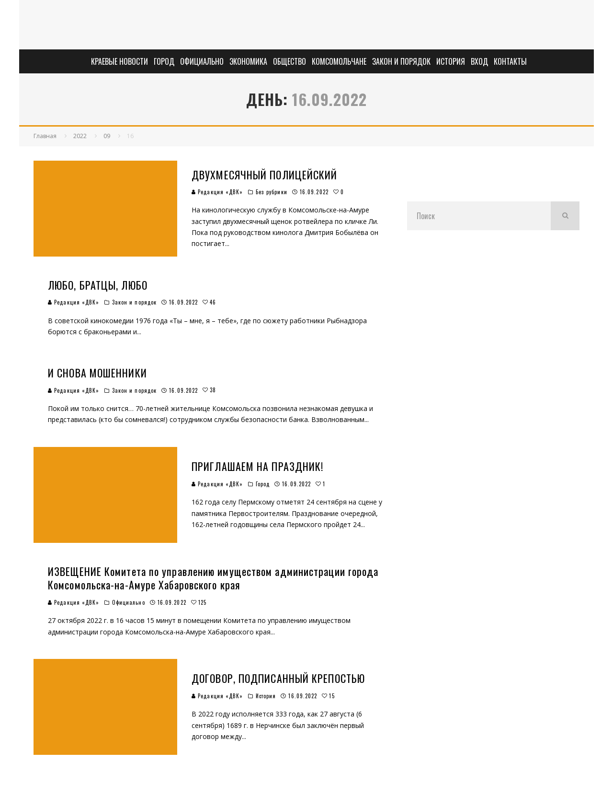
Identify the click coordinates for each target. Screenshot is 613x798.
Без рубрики (271, 191)
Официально (202, 61)
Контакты (510, 61)
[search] (565, 215)
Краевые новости (119, 61)
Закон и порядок (401, 61)
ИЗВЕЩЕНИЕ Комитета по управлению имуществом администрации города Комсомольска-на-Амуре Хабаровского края (213, 578)
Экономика (248, 61)
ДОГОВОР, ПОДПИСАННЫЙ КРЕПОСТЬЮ (278, 678)
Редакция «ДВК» (217, 192)
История (450, 61)
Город (164, 61)
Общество (289, 61)
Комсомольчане (339, 61)
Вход (479, 61)
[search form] (479, 215)
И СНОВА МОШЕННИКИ (97, 372)
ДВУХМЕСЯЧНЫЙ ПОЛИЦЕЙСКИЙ (264, 174)
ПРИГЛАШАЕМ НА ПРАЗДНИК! (257, 466)
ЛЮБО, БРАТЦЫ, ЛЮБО (98, 285)
